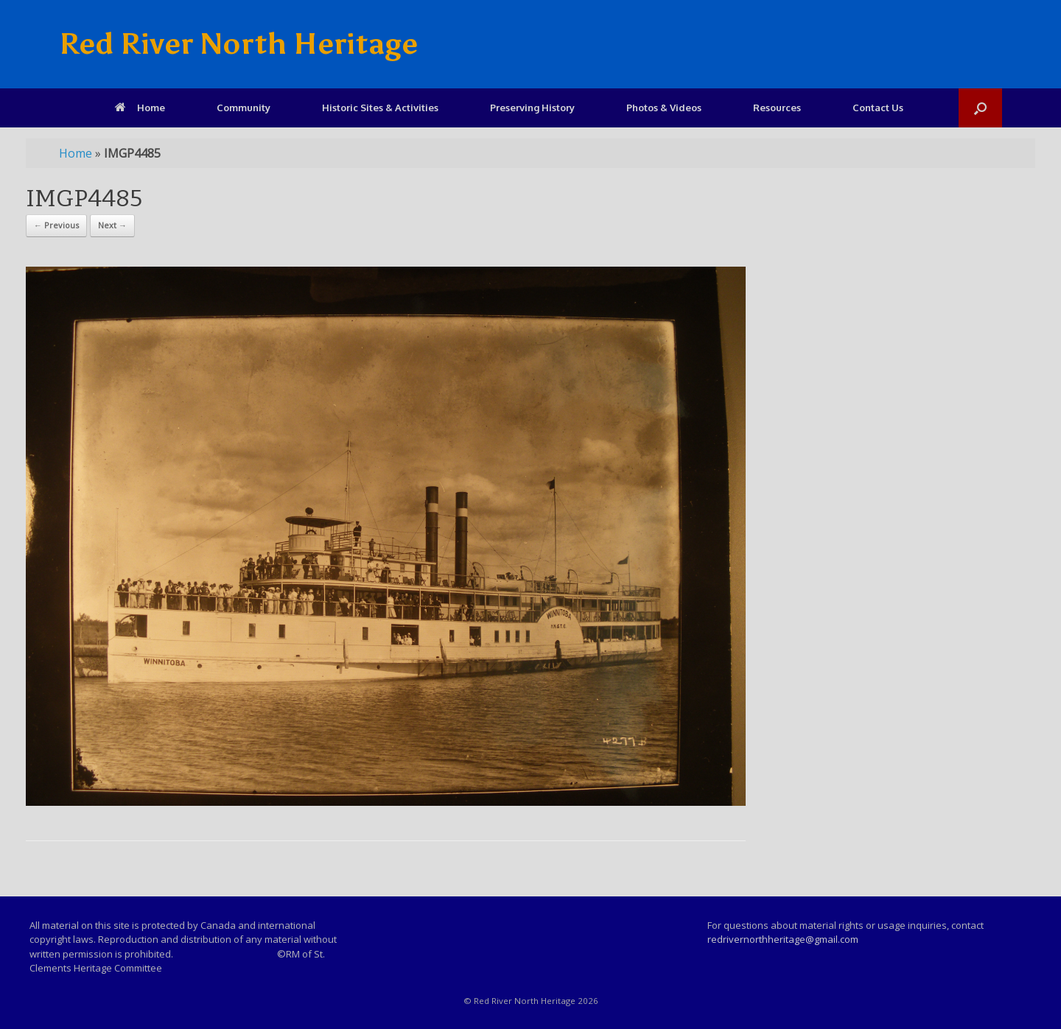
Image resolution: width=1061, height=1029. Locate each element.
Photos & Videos (663, 107)
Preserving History (532, 107)
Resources (777, 107)
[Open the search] (980, 107)
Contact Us (877, 107)
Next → (112, 225)
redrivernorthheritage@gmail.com (782, 939)
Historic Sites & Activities (380, 107)
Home (140, 107)
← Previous (56, 225)
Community (243, 107)
